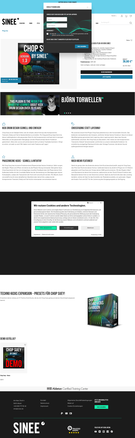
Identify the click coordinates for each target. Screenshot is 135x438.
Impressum (37, 234)
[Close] (87, 7)
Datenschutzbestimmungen (63, 33)
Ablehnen (90, 228)
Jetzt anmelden (81, 46)
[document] (67, 214)
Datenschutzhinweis (48, 234)
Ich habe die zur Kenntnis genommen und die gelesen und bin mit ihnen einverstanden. (69, 34)
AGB (51, 35)
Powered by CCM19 (96, 234)
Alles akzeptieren (46, 228)
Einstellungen (69, 228)
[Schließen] (100, 202)
